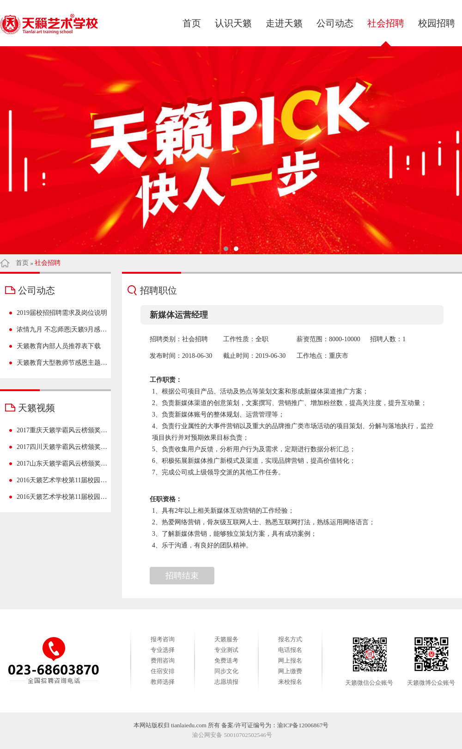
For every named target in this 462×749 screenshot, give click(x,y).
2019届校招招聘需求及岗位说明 (62, 312)
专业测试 (226, 649)
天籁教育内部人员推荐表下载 (59, 346)
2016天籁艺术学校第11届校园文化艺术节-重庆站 (62, 496)
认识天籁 (233, 23)
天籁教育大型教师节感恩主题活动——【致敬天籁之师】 (62, 362)
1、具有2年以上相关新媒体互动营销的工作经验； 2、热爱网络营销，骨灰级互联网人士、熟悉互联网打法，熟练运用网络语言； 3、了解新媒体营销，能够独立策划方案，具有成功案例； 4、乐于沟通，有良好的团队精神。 (293, 528)
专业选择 (163, 649)
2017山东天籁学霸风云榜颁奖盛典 (62, 463)
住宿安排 (163, 671)
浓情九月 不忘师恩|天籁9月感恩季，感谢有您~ (62, 329)
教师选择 (163, 681)
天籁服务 (226, 639)
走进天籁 (284, 23)
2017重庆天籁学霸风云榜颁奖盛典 (62, 430)
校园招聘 (436, 23)
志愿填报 (226, 681)
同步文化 (226, 671)
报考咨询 (163, 639)
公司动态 (334, 23)
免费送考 (226, 660)
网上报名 (290, 660)
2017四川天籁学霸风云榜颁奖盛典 (62, 446)
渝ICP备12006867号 (302, 725)
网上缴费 (290, 671)
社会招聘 (385, 23)
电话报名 (290, 649)
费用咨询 (163, 660)
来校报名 (290, 681)
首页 (191, 23)
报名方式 (290, 639)
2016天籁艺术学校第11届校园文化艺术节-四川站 (62, 480)
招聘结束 (182, 575)
